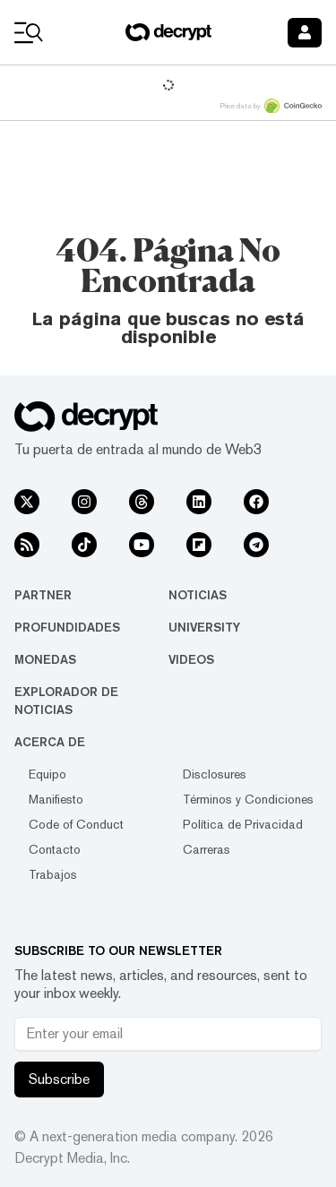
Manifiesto (56, 799)
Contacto (55, 849)
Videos (191, 659)
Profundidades (67, 627)
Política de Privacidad (243, 824)
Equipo (47, 774)
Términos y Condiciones (248, 799)
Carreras (206, 849)
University (204, 627)
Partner (43, 595)
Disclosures (214, 774)
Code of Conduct (76, 824)
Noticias (197, 595)
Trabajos (53, 874)
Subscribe (59, 1079)
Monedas (45, 659)
